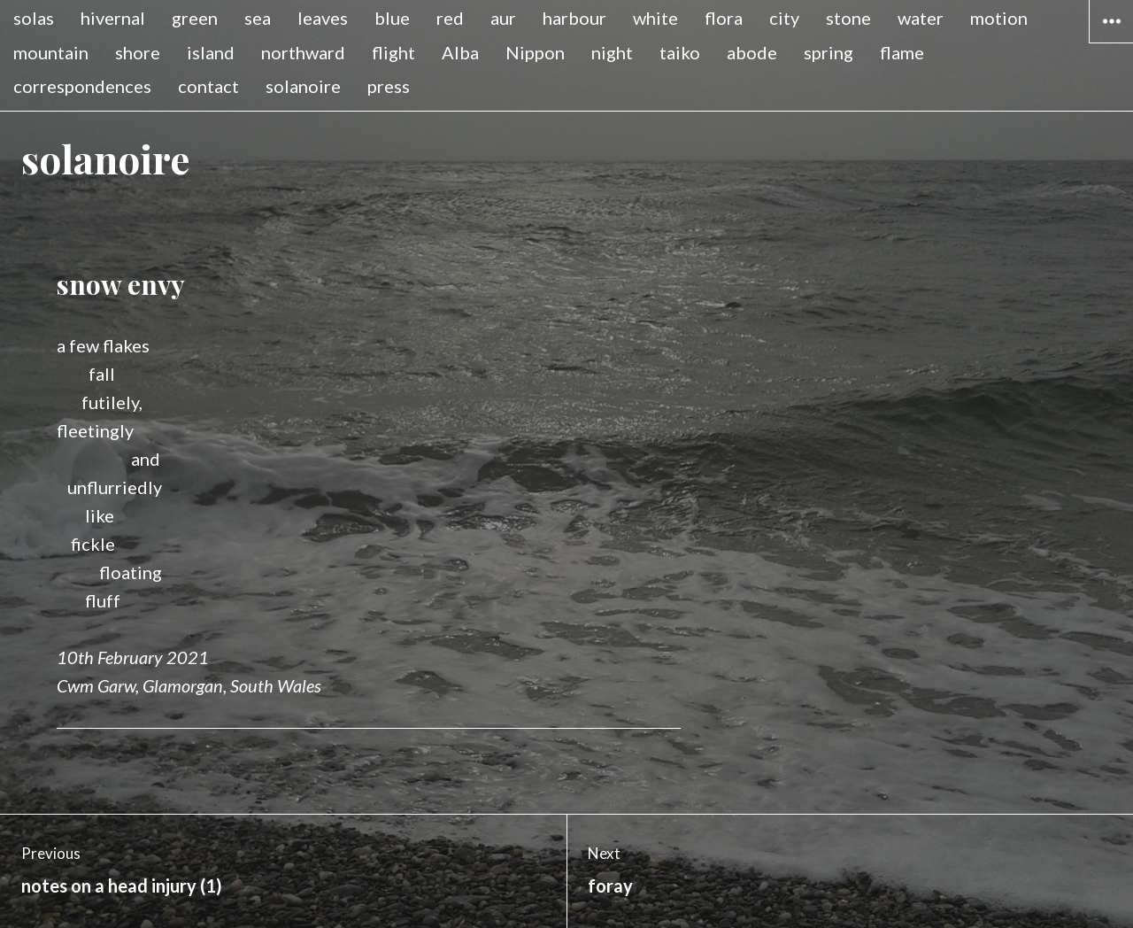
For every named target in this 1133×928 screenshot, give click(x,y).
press (388, 86)
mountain (51, 52)
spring (828, 52)
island (211, 52)
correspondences (82, 86)
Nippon (535, 52)
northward (303, 52)
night (612, 52)
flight (393, 52)
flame (902, 52)
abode (752, 52)
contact (208, 86)
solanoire (303, 86)
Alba (460, 52)
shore (137, 52)
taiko (679, 52)
